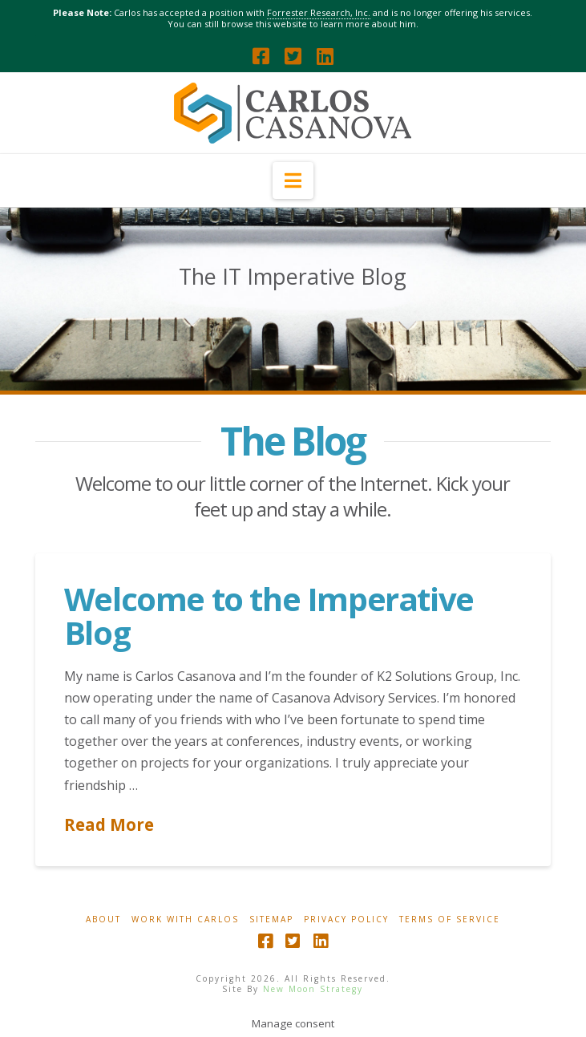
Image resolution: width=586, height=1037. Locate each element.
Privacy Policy (346, 919)
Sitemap (271, 919)
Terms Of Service (449, 919)
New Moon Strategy (313, 988)
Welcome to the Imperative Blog (269, 615)
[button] (293, 180)
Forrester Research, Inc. (318, 12)
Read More (109, 824)
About (103, 919)
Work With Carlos (185, 919)
